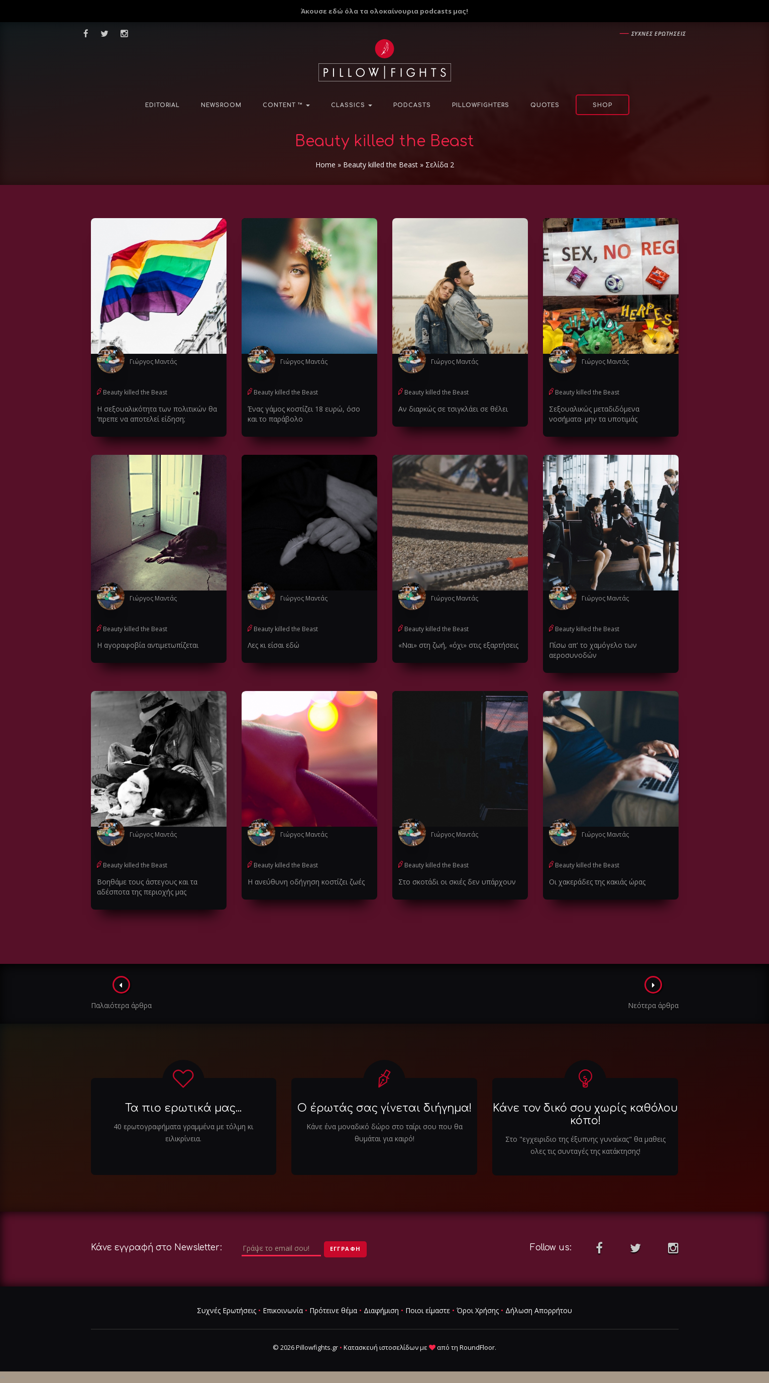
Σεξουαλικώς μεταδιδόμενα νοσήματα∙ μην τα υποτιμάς (594, 414)
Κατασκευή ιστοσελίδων (381, 1347)
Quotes (545, 105)
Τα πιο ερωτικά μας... (183, 1108)
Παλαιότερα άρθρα (121, 993)
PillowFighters (480, 105)
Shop (602, 105)
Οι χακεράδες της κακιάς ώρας (597, 881)
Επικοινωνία (283, 1310)
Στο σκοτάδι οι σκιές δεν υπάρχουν (457, 881)
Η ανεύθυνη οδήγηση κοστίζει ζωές (306, 881)
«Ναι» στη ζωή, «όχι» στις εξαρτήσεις (458, 645)
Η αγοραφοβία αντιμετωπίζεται (147, 645)
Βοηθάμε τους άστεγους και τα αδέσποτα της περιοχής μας (147, 887)
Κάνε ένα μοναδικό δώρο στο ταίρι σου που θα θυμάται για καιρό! (384, 1132)
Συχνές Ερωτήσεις (226, 1310)
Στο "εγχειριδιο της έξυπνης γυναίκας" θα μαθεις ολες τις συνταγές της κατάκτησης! (585, 1145)
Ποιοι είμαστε (427, 1310)
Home (325, 164)
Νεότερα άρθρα (653, 993)
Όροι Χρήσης (478, 1310)
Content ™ (286, 105)
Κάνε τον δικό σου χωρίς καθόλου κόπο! (585, 1114)
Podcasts (412, 105)
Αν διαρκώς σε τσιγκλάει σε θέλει (453, 409)
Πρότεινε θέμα (333, 1310)
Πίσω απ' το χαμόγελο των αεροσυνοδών (593, 650)
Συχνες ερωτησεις (658, 33)
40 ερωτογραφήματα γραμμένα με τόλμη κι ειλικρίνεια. (183, 1132)
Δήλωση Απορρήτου (538, 1310)
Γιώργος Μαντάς (153, 361)
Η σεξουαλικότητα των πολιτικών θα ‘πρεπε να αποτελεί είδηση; (157, 414)
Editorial (162, 105)
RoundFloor (477, 1347)
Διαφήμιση (381, 1310)
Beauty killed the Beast (380, 164)
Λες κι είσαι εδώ (273, 645)
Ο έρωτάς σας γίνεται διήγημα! (384, 1108)
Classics (351, 105)
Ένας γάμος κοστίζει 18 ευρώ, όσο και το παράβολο (304, 414)
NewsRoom (221, 105)
